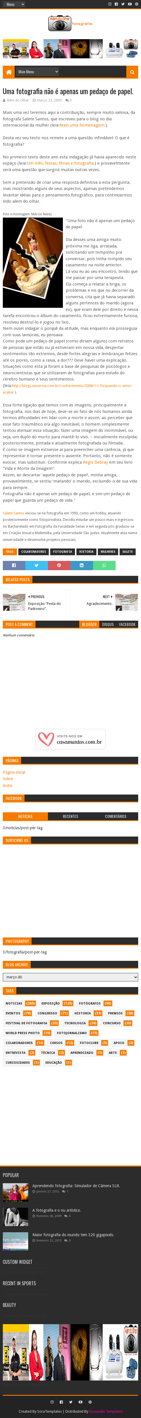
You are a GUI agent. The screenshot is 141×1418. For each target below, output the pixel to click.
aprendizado (81, 1053)
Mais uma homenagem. (82, 125)
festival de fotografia (26, 1023)
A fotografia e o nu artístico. (56, 1210)
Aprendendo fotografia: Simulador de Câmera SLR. (76, 1185)
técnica (48, 1053)
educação (53, 1063)
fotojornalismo (72, 1033)
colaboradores (33, 551)
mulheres (108, 551)
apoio (119, 1043)
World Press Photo (23, 1033)
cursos (56, 1043)
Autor (8, 785)
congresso (47, 1013)
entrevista (15, 1053)
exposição (50, 1003)
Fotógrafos (90, 1003)
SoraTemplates (49, 1411)
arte (113, 1053)
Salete (127, 551)
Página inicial (14, 772)
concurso (112, 1023)
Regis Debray (95, 462)
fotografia (62, 551)
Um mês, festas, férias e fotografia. (61, 163)
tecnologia (75, 1023)
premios (115, 1013)
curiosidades (18, 1063)
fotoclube (89, 1043)
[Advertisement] (70, 1113)
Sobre (8, 779)
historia (86, 551)
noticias (14, 1003)
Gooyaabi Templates (106, 1411)
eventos (13, 1013)
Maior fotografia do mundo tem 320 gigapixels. (73, 1235)
